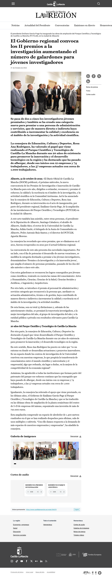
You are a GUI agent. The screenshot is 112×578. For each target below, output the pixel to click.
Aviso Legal (29, 572)
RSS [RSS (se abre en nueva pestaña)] (46, 561)
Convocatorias (62, 25)
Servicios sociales (19, 535)
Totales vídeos (79, 535)
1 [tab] (15, 463)
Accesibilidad (51, 572)
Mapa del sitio (40, 572)
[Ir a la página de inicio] (56, 3)
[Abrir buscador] (98, 3)
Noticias (15, 25)
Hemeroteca (47, 525)
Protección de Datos (17, 572)
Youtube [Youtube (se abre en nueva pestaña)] (21, 561)
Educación (17, 532)
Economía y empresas (21, 525)
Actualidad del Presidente (37, 25)
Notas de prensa (92, 87)
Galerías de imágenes (81, 528)
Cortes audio (90, 94)
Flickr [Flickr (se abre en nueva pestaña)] (36, 561)
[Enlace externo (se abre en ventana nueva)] (92, 573)
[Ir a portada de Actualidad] (56, 15)
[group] (34, 489)
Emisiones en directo (84, 25)
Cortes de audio (79, 525)
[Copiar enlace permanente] (77, 509)
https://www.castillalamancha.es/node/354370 (41, 509)
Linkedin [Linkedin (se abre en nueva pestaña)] (41, 561)
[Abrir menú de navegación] (13, 3)
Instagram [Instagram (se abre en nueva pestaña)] (11, 561)
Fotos (88, 91)
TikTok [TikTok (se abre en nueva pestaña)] (16, 561)
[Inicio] (33, 551)
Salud (15, 528)
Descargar (74, 436)
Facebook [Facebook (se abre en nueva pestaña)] (26, 561)
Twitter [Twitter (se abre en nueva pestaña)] (31, 561)
